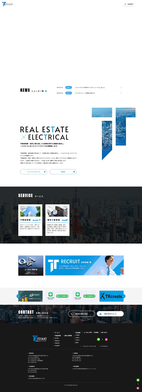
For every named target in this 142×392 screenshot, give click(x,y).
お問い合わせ (104, 332)
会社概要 (98, 4)
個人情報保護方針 (104, 346)
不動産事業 (79, 4)
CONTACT (129, 4)
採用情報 (117, 4)
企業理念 (77, 337)
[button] (139, 4)
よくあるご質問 (108, 4)
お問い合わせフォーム (110, 314)
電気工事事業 (89, 4)
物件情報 (56, 338)
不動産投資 (57, 340)
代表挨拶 (77, 340)
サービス (57, 332)
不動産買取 (57, 343)
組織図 (76, 342)
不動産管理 (57, 345)
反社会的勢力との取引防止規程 (89, 346)
